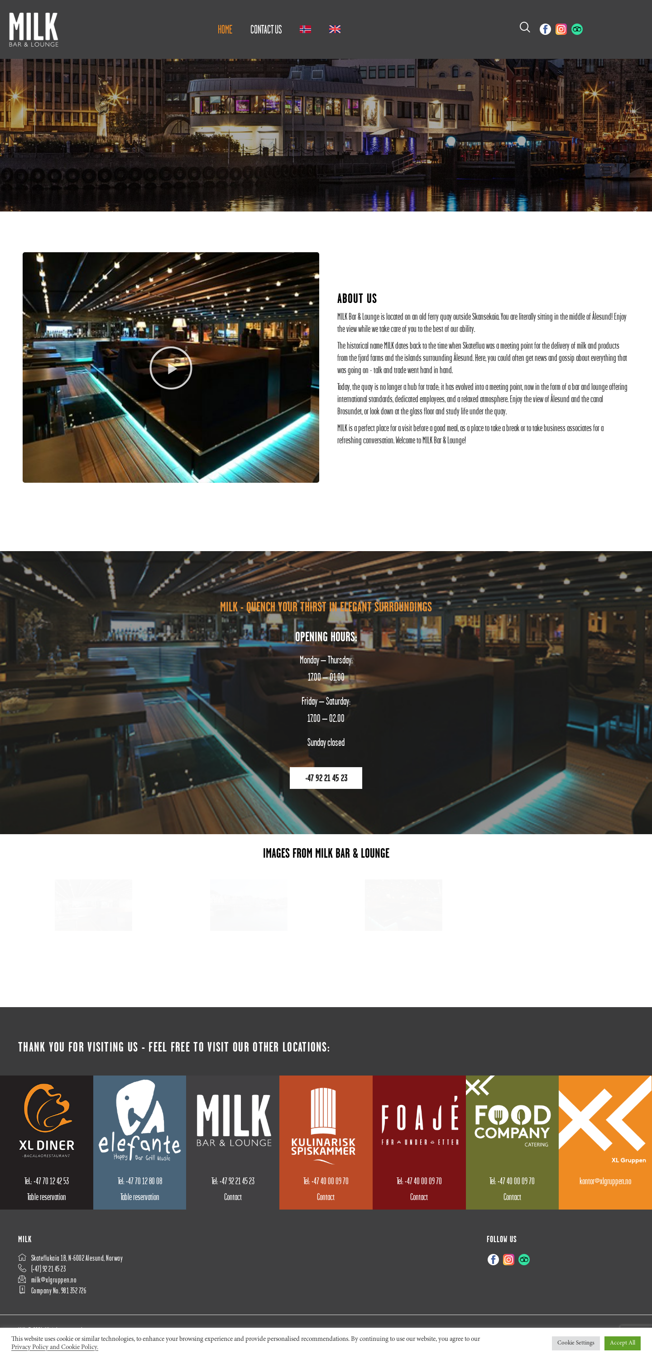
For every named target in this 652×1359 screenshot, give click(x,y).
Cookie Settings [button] (575, 1343)
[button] (171, 377)
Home (225, 29)
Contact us (266, 29)
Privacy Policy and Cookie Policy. (54, 1347)
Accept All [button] (622, 1343)
